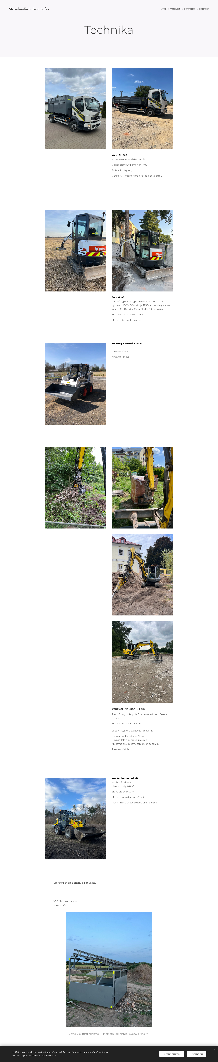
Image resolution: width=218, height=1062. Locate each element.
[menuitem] (164, 9)
